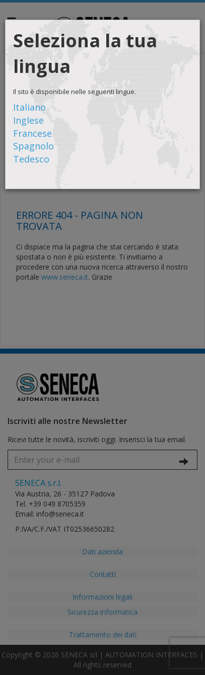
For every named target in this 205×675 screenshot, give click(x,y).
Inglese (28, 120)
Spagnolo (33, 146)
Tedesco (31, 159)
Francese (32, 133)
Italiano (29, 107)
